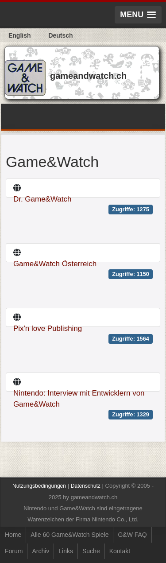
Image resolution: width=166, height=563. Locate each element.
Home (13, 534)
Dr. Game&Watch (42, 199)
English (19, 35)
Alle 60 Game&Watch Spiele (69, 534)
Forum (14, 551)
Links (65, 551)
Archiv (40, 551)
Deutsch (60, 35)
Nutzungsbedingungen (39, 486)
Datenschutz (85, 486)
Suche (91, 551)
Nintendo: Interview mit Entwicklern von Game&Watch (79, 398)
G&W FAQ (132, 534)
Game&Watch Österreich (55, 264)
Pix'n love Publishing (47, 328)
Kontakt (119, 551)
